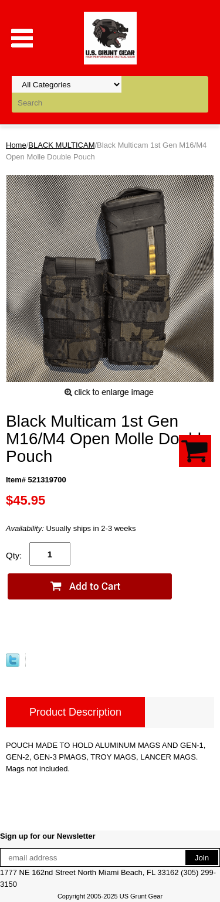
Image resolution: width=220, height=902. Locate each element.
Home (16, 145)
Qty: (14, 555)
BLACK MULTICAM (61, 145)
